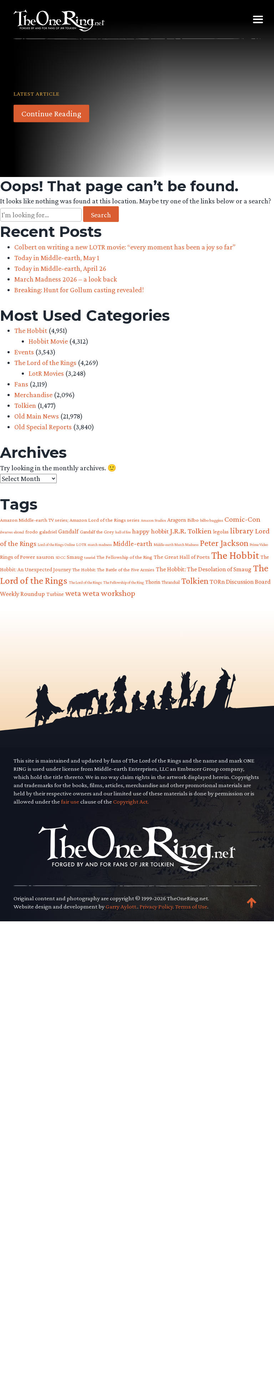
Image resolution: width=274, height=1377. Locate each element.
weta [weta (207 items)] (73, 593)
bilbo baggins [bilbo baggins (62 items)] (211, 520)
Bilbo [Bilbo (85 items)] (193, 520)
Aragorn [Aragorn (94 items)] (176, 520)
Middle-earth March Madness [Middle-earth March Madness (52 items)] (176, 544)
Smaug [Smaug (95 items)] (75, 557)
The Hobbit (30, 330)
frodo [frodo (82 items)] (31, 532)
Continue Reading (51, 113)
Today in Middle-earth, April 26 (60, 268)
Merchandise (33, 395)
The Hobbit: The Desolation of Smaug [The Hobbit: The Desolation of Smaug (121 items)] (204, 569)
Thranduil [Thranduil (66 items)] (171, 582)
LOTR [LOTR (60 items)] (81, 544)
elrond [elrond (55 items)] (19, 532)
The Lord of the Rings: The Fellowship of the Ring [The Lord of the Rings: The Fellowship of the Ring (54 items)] (106, 582)
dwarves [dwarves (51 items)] (6, 532)
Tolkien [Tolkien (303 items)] (194, 581)
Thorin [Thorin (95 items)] (152, 582)
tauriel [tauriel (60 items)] (89, 557)
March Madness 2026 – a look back (65, 279)
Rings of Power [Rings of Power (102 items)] (17, 556)
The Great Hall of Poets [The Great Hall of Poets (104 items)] (182, 556)
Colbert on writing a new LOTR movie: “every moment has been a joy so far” (124, 247)
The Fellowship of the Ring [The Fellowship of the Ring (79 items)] (124, 557)
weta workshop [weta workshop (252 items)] (108, 593)
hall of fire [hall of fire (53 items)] (123, 532)
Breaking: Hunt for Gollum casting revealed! (79, 290)
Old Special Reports (43, 427)
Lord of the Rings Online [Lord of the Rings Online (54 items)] (56, 544)
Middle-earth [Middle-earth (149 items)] (132, 543)
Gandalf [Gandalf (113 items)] (68, 531)
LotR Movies (46, 373)
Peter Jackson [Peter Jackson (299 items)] (224, 543)
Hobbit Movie (48, 341)
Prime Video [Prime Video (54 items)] (259, 544)
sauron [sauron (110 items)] (45, 556)
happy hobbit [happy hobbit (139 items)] (150, 531)
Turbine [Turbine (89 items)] (55, 594)
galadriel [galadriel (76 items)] (48, 532)
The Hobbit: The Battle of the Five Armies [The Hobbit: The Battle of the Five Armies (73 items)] (113, 569)
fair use (70, 1269)
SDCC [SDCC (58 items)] (60, 557)
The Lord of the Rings (45, 362)
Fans (21, 384)
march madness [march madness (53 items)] (100, 544)
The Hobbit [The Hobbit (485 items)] (235, 555)
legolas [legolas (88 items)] (221, 531)
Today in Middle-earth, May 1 (56, 258)
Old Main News (36, 416)
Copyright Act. (131, 1269)
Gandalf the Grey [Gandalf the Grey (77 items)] (97, 532)
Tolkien (25, 405)
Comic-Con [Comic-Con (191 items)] (242, 519)
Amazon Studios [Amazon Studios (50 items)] (153, 520)
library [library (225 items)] (242, 530)
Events (24, 352)
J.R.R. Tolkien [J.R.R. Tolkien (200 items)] (191, 530)
